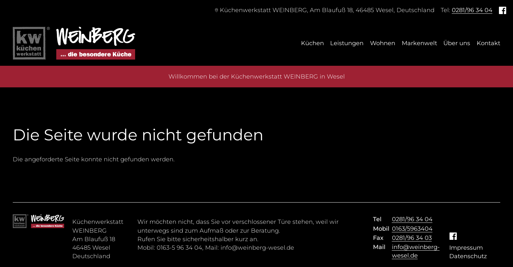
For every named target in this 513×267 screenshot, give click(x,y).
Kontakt (488, 43)
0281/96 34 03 (412, 237)
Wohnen (382, 43)
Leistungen (346, 43)
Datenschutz (468, 256)
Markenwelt (419, 43)
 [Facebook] (502, 10)
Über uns (456, 43)
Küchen (312, 43)
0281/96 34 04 (472, 10)
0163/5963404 (412, 228)
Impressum (466, 247)
